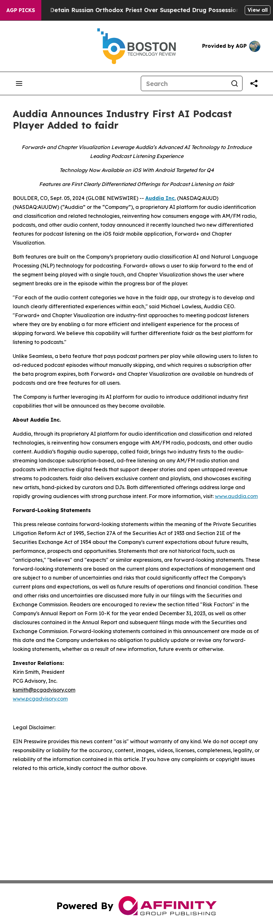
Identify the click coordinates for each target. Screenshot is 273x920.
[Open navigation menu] (19, 83)
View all (258, 10)
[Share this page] (254, 83)
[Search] (184, 83)
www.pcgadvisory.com (40, 698)
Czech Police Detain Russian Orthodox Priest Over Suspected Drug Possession (130, 10)
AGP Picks (20, 10)
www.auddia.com (236, 496)
